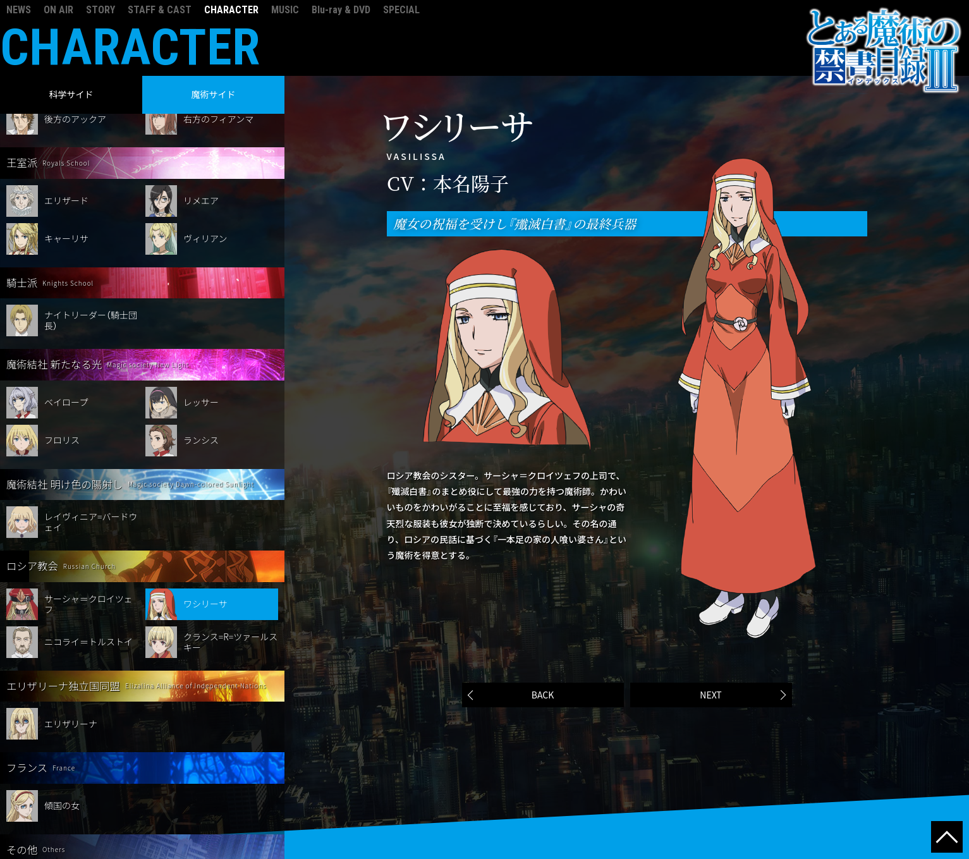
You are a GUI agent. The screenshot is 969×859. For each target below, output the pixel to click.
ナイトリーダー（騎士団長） (90, 244)
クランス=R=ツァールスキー (230, 566)
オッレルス (66, 811)
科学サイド (71, 94)
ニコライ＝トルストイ (88, 565)
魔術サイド (214, 94)
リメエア (201, 124)
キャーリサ (66, 162)
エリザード (66, 124)
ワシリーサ (205, 527)
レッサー (201, 326)
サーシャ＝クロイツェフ (88, 528)
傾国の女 (62, 729)
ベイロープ (66, 326)
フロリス (62, 364)
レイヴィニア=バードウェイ (91, 446)
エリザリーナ (70, 648)
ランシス (201, 364)
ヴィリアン (205, 162)
